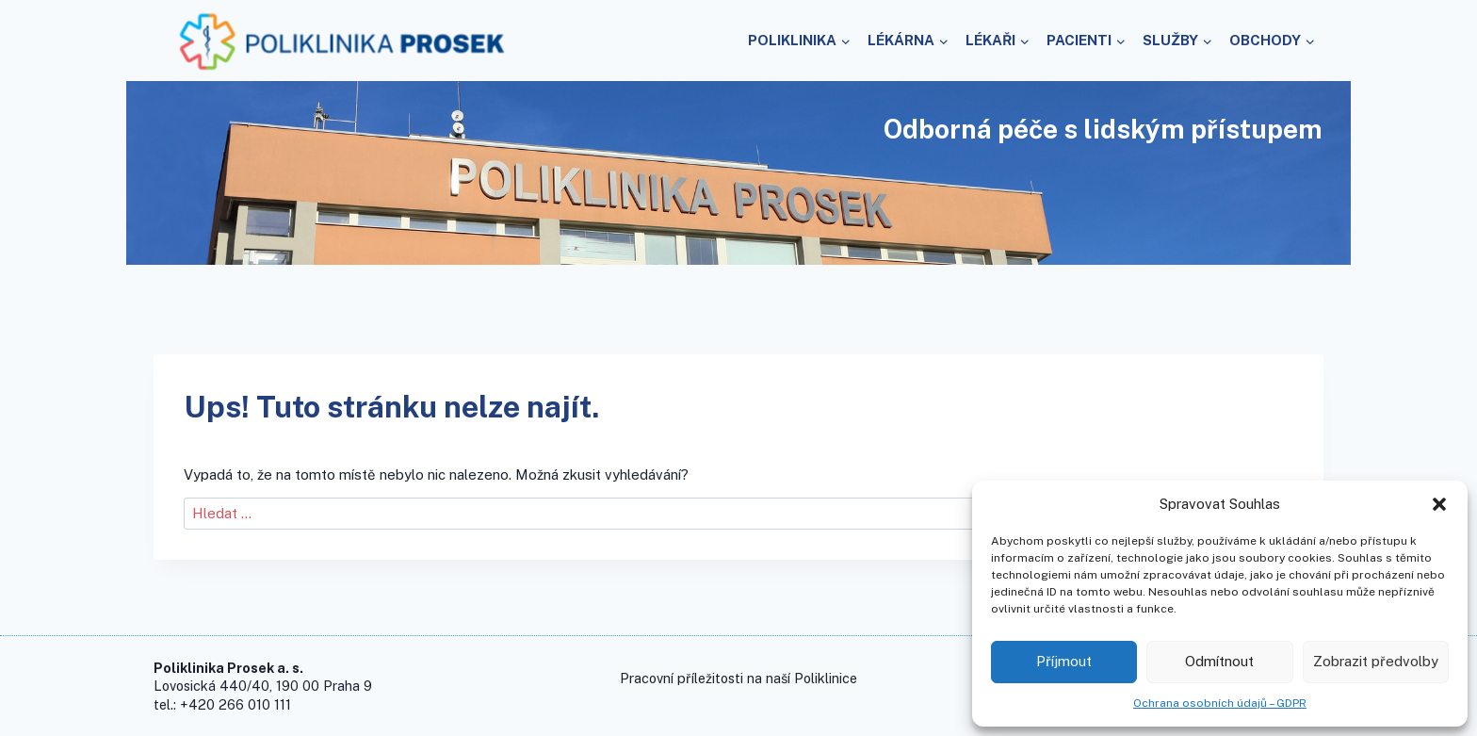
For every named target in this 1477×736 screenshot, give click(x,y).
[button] (1439, 504)
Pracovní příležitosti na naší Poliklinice (738, 678)
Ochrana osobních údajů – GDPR (1220, 703)
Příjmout (1064, 661)
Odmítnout (1219, 661)
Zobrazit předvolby (1375, 661)
